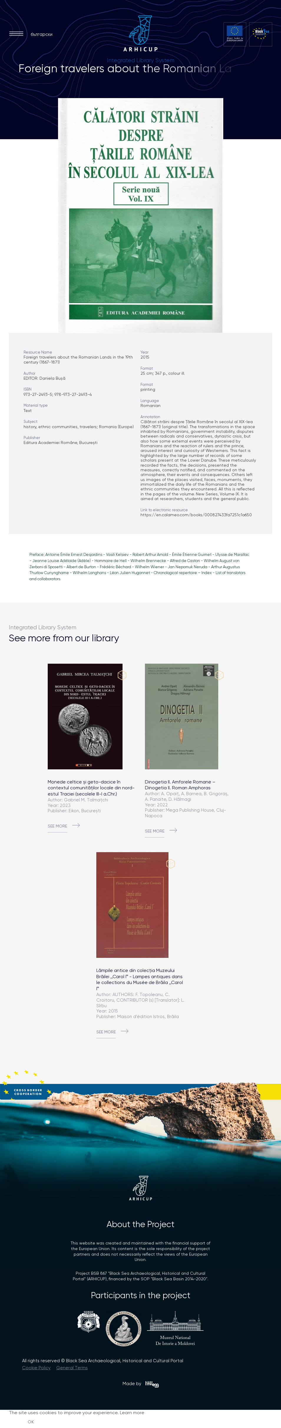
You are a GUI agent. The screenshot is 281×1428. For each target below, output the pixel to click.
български (41, 34)
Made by (141, 1384)
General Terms (72, 1367)
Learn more (132, 1412)
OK (31, 1421)
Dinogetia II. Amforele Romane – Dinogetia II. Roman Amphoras (180, 785)
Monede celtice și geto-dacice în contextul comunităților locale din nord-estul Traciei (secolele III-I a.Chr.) (91, 788)
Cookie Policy (36, 1367)
